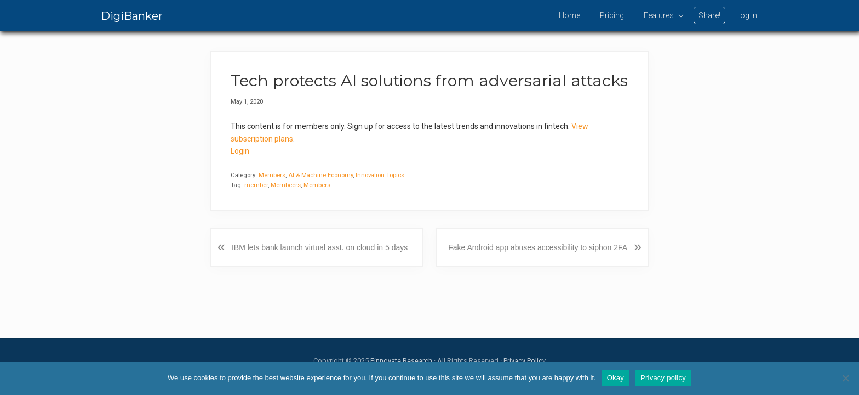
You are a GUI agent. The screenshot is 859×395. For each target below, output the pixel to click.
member (256, 185)
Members (272, 175)
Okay (615, 378)
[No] (845, 378)
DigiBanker (132, 15)
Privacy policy (663, 378)
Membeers (286, 185)
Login (240, 150)
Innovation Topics (380, 175)
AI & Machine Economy (320, 175)
